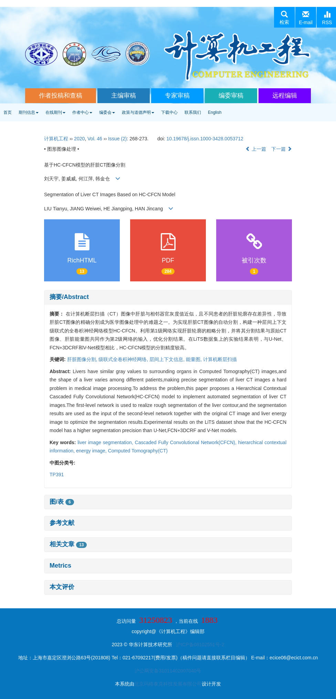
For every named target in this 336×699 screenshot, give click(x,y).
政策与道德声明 (138, 112)
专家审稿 (177, 95)
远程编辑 (284, 95)
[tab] (168, 297)
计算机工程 (56, 138)
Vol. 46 (94, 138)
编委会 (107, 112)
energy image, (92, 450)
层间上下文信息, (167, 359)
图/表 (62, 501)
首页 (7, 112)
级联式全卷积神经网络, (123, 359)
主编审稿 (123, 95)
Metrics (60, 565)
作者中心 (82, 112)
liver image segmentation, (106, 442)
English (214, 112)
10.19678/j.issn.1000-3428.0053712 (204, 138)
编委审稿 (231, 95)
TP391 (57, 474)
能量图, (194, 359)
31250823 (155, 620)
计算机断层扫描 (220, 359)
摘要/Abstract (69, 296)
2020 (79, 138)
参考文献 (62, 522)
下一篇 (281, 149)
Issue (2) (117, 138)
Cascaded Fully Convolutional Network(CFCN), (186, 442)
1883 (209, 620)
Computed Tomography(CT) (138, 450)
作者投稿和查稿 (60, 95)
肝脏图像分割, (83, 359)
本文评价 (62, 586)
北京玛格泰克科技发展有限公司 (168, 684)
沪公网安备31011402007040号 (168, 670)
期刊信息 (29, 112)
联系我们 (193, 112)
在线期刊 (55, 112)
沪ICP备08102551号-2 (200, 644)
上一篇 (255, 149)
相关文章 (68, 544)
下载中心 (169, 112)
